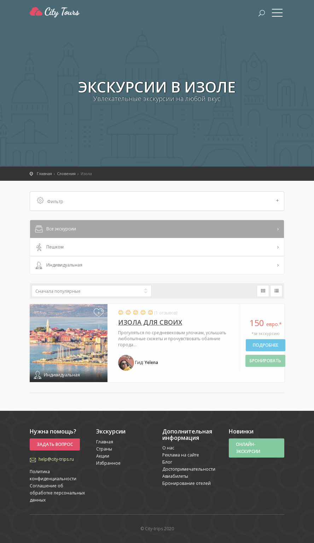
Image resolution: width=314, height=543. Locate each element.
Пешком (49, 247)
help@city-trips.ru (56, 459)
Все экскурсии (55, 229)
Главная (104, 442)
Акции (102, 456)
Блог (167, 462)
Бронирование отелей (186, 483)
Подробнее (265, 345)
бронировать (265, 361)
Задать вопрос (55, 444)
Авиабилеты (175, 476)
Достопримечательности (188, 469)
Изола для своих (150, 322)
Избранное (108, 463)
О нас (168, 448)
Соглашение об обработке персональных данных (57, 493)
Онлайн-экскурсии (248, 447)
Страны (104, 449)
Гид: (138, 362)
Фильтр (157, 201)
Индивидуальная (58, 265)
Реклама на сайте (180, 455)
